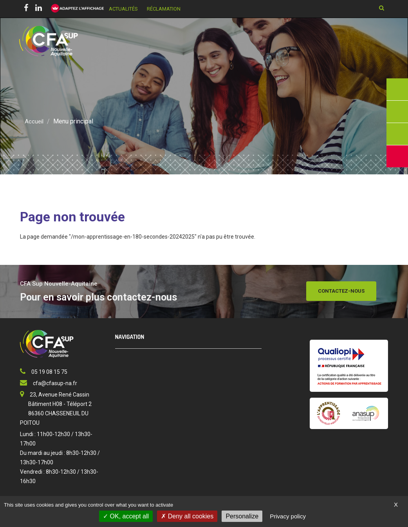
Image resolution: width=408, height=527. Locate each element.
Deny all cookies (187, 516)
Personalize (242, 516)
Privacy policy (288, 516)
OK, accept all (126, 516)
